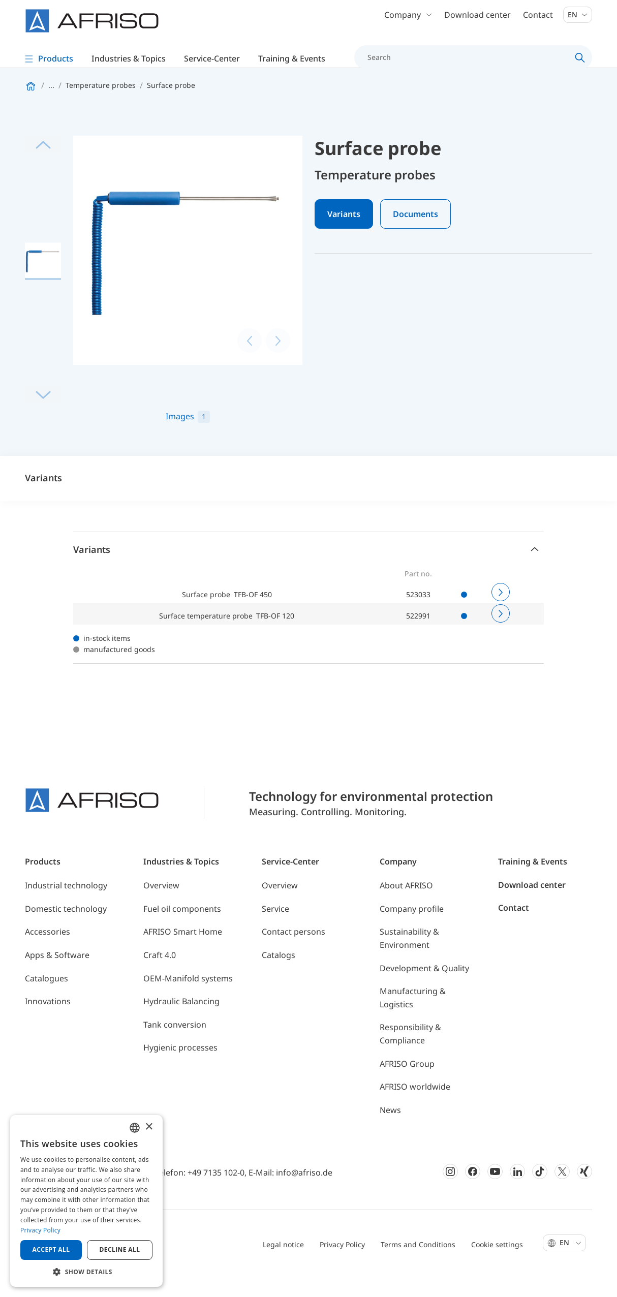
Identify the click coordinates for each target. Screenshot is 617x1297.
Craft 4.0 (159, 976)
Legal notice (283, 1266)
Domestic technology (66, 930)
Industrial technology (66, 906)
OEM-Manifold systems (188, 999)
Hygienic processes (180, 1068)
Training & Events (532, 882)
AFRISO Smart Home (182, 953)
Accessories (47, 953)
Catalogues (46, 999)
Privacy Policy (342, 1266)
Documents (415, 235)
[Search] (467, 63)
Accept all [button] (51, 1249)
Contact (538, 20)
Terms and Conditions (418, 1266)
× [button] (148, 1127)
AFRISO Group (407, 1085)
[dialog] (86, 1201)
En (578, 20)
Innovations (48, 1022)
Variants (343, 235)
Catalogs (278, 976)
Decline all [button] (120, 1249)
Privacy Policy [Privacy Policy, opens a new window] (40, 1230)
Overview (161, 906)
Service (275, 930)
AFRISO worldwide (415, 1108)
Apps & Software (57, 976)
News (390, 1131)
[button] (86, 1272)
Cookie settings (497, 1266)
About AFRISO (406, 906)
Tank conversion (174, 1046)
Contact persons (293, 953)
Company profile (412, 930)
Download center (477, 20)
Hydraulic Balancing (181, 1022)
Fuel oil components (182, 930)
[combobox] (135, 1128)
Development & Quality (424, 989)
